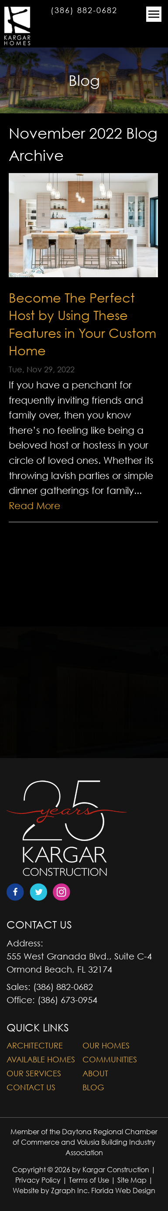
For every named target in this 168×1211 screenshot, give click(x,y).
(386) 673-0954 (67, 1000)
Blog (93, 1087)
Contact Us (31, 1087)
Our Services (34, 1073)
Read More (34, 505)
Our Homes (106, 1045)
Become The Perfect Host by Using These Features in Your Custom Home (82, 324)
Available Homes (41, 1059)
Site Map (132, 1180)
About (95, 1073)
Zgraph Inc (69, 1190)
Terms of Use (89, 1180)
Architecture (35, 1045)
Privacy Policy (38, 1180)
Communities (109, 1059)
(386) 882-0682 (84, 10)
